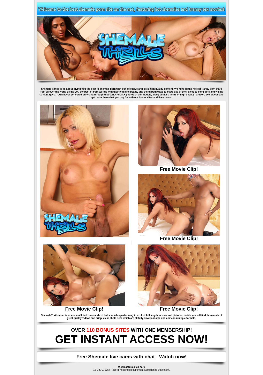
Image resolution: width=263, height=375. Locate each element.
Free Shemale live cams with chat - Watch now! (131, 356)
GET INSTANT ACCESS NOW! (131, 339)
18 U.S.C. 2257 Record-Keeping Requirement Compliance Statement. (131, 369)
